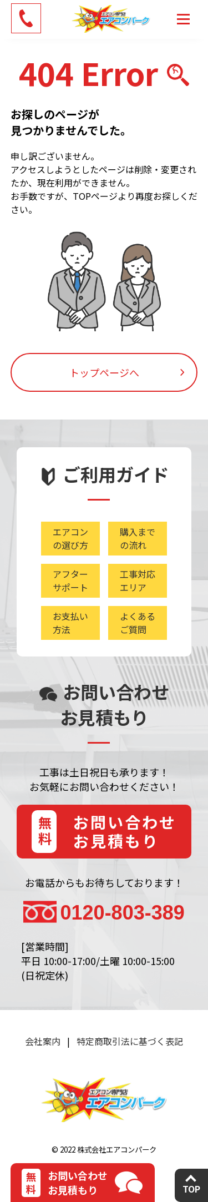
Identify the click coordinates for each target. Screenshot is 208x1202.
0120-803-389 (122, 912)
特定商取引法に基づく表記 (130, 1041)
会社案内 (42, 1041)
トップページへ (104, 372)
